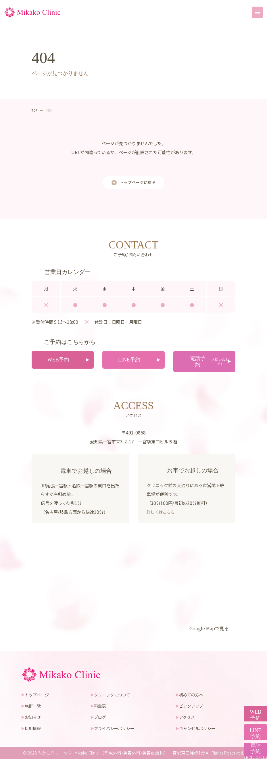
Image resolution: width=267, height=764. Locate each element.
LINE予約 (253, 705)
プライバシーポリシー (115, 733)
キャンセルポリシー (199, 733)
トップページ (38, 699)
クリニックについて (113, 699)
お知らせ (34, 722)
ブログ (100, 722)
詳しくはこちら (162, 516)
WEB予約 (253, 666)
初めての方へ (192, 699)
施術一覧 (34, 711)
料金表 (100, 711)
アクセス (188, 722)
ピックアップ (192, 711)
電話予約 (252, 745)
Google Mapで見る (207, 632)
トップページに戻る (137, 183)
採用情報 (34, 733)
